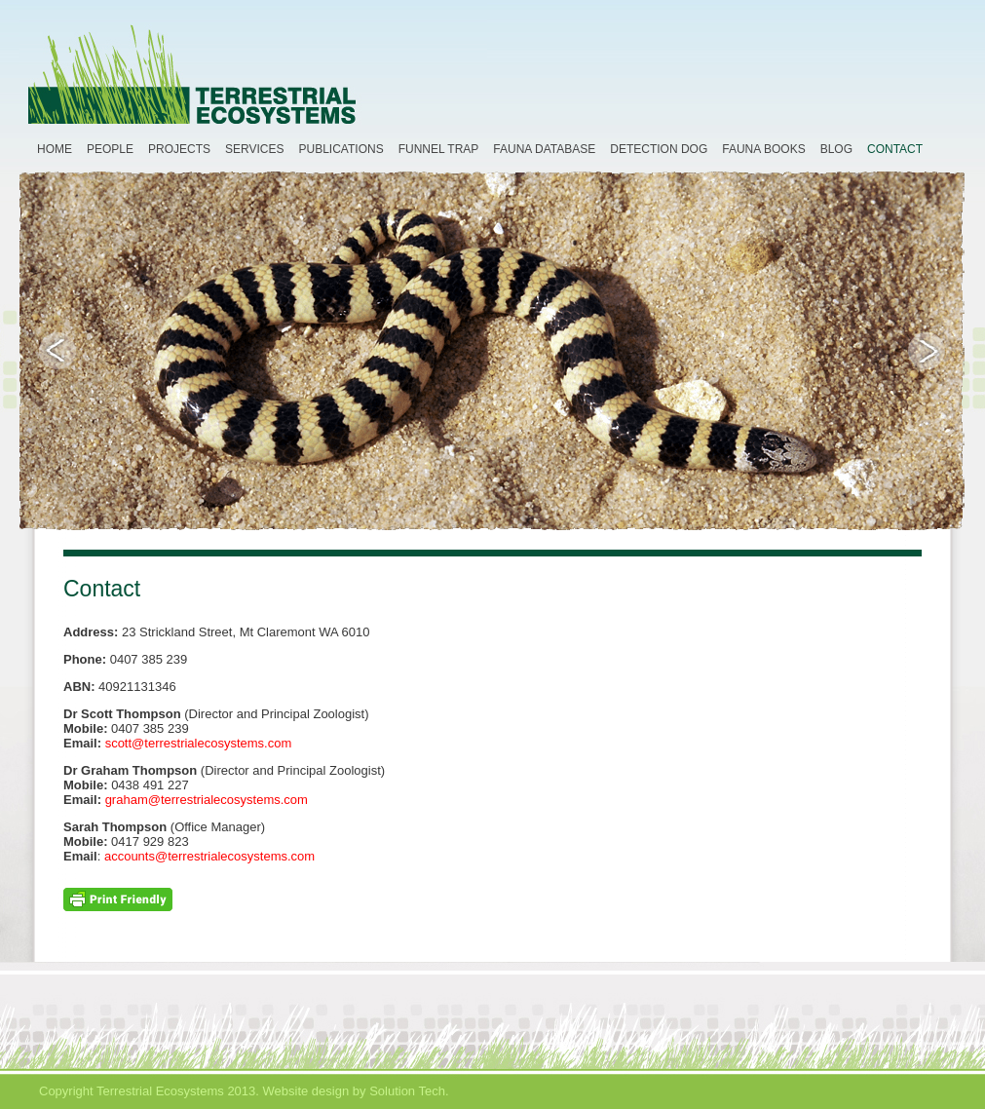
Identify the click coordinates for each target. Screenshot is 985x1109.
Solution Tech (407, 1091)
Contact (895, 149)
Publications (341, 149)
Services (254, 149)
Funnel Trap (438, 149)
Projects (179, 149)
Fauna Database (544, 149)
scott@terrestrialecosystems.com (198, 743)
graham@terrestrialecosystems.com (206, 799)
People (110, 149)
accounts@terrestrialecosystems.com (209, 856)
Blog (836, 149)
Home (54, 149)
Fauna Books (763, 149)
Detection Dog (658, 149)
